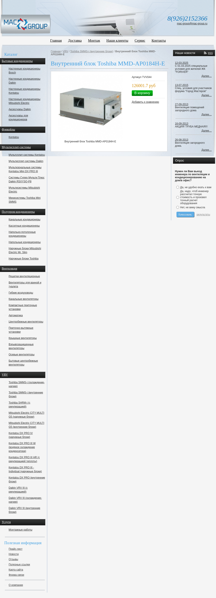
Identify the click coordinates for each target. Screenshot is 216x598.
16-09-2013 (181, 123)
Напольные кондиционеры (25, 242)
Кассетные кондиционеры (24, 225)
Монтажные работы (20, 529)
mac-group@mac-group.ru (192, 23)
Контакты (159, 40)
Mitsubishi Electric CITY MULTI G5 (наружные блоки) (26, 414)
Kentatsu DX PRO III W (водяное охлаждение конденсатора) (22, 447)
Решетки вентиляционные (24, 276)
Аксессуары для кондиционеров (18, 117)
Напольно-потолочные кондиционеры (22, 234)
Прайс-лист (15, 548)
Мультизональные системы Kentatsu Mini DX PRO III (25, 169)
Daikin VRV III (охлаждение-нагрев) (25, 499)
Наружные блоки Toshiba (23, 258)
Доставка (75, 40)
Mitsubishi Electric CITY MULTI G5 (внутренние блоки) (26, 424)
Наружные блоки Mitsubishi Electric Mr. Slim (25, 250)
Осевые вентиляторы (22, 354)
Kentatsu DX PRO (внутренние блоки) (27, 479)
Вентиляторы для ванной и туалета (25, 284)
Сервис (140, 40)
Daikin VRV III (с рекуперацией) (18, 489)
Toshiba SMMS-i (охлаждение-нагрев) (27, 384)
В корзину (142, 93)
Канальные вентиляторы (23, 299)
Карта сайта (16, 569)
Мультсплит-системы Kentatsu (27, 154)
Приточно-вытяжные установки (21, 329)
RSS (210, 53)
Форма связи (16, 574)
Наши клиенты (117, 40)
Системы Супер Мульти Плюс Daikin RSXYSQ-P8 (26, 179)
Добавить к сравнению (145, 101)
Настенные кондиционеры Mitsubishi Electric (24, 101)
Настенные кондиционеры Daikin (24, 80)
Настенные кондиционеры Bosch (24, 70)
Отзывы (13, 559)
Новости (14, 554)
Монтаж (94, 40)
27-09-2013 (181, 104)
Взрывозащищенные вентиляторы (21, 346)
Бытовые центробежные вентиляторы (23, 362)
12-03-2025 (181, 62)
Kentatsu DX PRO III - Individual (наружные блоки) (25, 469)
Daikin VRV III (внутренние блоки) (24, 510)
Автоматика (16, 315)
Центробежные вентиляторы (26, 321)
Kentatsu (14, 137)
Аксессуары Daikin (20, 109)
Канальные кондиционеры (24, 219)
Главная (56, 40)
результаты (203, 214)
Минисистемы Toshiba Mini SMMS (25, 199)
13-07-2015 (181, 85)
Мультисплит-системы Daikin (26, 161)
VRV (65, 51)
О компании (16, 585)
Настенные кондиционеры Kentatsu (24, 90)
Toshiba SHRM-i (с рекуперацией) (19, 404)
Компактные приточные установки (23, 307)
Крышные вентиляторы (23, 338)
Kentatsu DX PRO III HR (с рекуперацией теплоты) (24, 459)
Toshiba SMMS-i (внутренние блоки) (26, 394)
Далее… (207, 76)
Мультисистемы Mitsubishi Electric (24, 189)
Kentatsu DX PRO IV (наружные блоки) (21, 435)
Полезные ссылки (19, 564)
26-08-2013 (181, 139)
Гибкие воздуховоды (21, 292)
